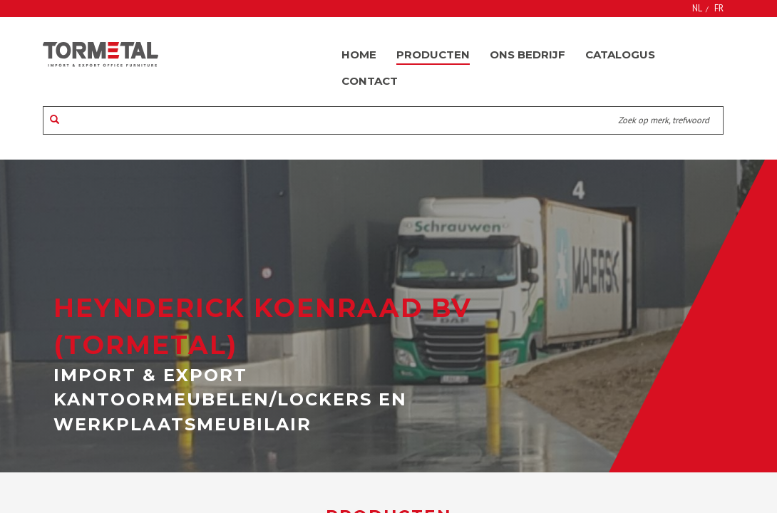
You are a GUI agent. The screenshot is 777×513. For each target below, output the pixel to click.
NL (697, 8)
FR (719, 8)
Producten (433, 54)
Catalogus (620, 54)
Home (358, 54)
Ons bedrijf (527, 54)
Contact (369, 81)
